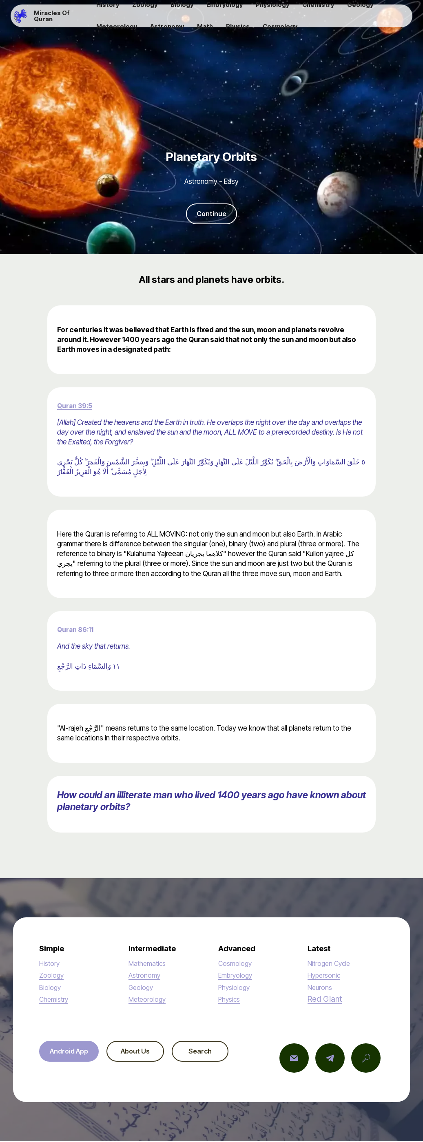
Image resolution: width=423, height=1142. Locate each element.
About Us (143, 1052)
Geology (141, 987)
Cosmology (235, 963)
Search (213, 1052)
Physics (230, 1000)
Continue (211, 214)
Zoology (52, 976)
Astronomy (145, 976)
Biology (50, 987)
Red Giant (325, 1000)
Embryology (236, 976)
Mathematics (148, 963)
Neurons (321, 987)
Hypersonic (325, 976)
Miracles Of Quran (65, 18)
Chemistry (54, 1000)
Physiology (235, 987)
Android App (71, 1052)
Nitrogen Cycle (330, 963)
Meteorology (148, 1000)
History (50, 963)
